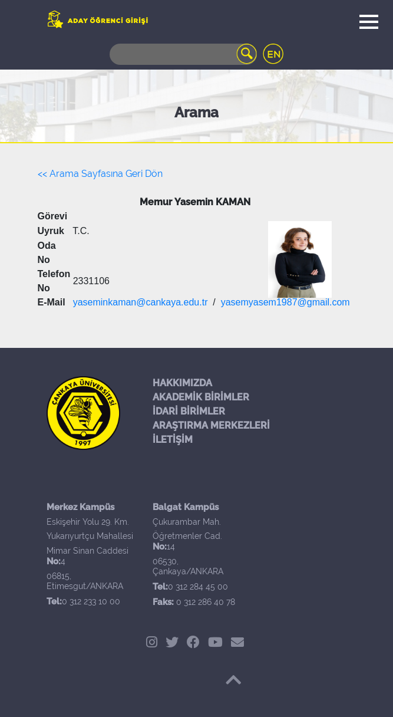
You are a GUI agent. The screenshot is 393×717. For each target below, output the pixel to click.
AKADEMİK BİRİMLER (201, 397)
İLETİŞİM (173, 439)
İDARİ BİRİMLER (189, 411)
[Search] (183, 54)
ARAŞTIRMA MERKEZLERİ (211, 425)
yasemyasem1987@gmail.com (285, 302)
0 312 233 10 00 (91, 601)
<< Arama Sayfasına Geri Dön (100, 173)
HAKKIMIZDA (182, 383)
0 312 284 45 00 (198, 586)
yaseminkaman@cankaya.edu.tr (140, 302)
